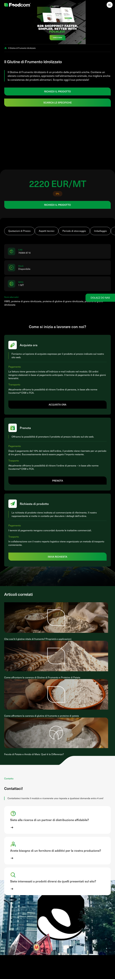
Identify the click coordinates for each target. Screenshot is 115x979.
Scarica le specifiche (57, 102)
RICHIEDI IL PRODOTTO (57, 91)
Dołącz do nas (100, 297)
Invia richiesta (57, 556)
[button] (57, 820)
